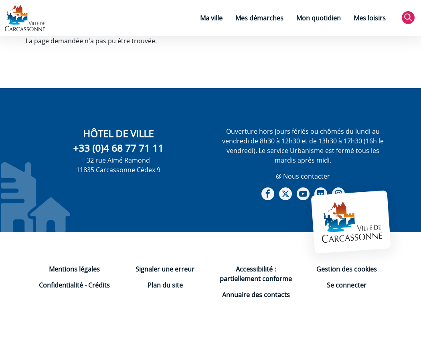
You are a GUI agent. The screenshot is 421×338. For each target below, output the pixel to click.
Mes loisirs (370, 18)
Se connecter (346, 285)
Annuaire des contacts (256, 294)
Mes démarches (259, 18)
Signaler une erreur (165, 269)
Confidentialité (61, 285)
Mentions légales (74, 269)
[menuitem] (211, 19)
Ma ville (211, 18)
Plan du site (165, 285)
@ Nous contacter (303, 176)
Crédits (99, 285)
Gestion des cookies (346, 269)
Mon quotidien (318, 18)
